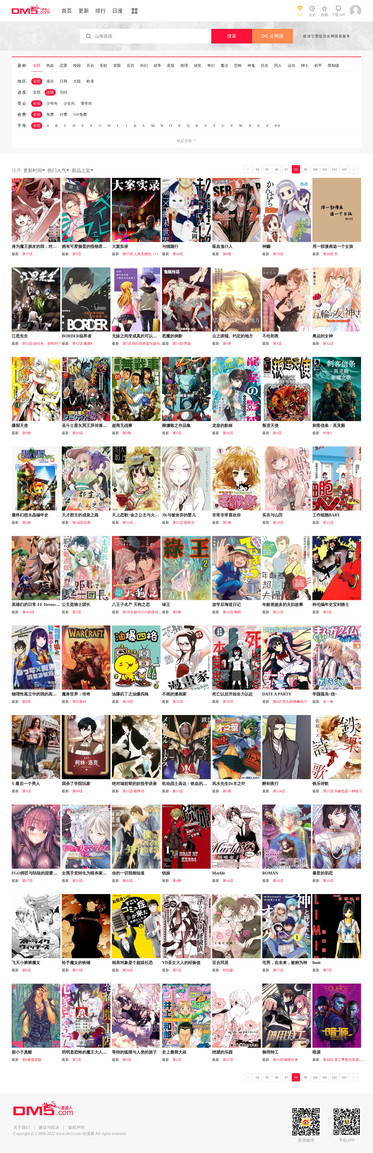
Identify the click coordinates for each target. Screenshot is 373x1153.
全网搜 (272, 36)
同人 (278, 66)
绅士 (305, 66)
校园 (77, 66)
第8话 (26, 702)
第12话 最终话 (133, 791)
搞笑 (197, 66)
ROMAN (270, 873)
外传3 (327, 433)
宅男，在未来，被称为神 (284, 963)
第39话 (178, 254)
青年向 (86, 103)
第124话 (279, 791)
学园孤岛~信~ (324, 694)
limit (316, 963)
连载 (50, 92)
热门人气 (58, 170)
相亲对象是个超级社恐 (132, 963)
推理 (184, 66)
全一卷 (328, 702)
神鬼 (251, 66)
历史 (264, 66)
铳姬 (166, 873)
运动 (291, 66)
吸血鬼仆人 (222, 246)
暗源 (316, 1052)
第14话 (228, 881)
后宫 (130, 66)
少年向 (52, 103)
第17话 (27, 254)
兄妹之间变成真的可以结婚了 (138, 336)
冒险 (117, 66)
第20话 (228, 433)
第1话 (277, 343)
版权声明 (76, 1127)
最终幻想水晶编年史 (30, 515)
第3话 (277, 433)
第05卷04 (79, 702)
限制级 (333, 66)
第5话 (76, 254)
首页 (66, 11)
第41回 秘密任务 (285, 1060)
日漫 (117, 11)
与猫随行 (170, 246)
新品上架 (83, 170)
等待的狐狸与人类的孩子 (134, 1052)
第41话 (127, 881)
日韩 (63, 81)
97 (286, 169)
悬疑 (171, 66)
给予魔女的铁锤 (76, 963)
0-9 (277, 125)
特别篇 (228, 970)
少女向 (69, 103)
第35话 (178, 702)
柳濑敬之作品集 (176, 425)
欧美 (90, 81)
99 (305, 169)
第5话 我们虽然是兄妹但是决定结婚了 (151, 343)
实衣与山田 (272, 515)
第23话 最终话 (183, 523)
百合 (90, 66)
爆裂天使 (20, 425)
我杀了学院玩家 (76, 783)
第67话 (228, 1060)
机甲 (318, 66)
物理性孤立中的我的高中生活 (38, 694)
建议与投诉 (49, 1127)
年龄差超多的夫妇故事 (282, 604)
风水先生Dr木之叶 (228, 783)
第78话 (278, 254)
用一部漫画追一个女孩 (332, 246)
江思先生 (20, 336)
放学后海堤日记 (226, 604)
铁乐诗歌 (320, 783)
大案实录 (120, 246)
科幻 (144, 66)
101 (325, 169)
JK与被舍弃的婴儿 (179, 515)
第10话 (278, 881)
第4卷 (227, 254)
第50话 (77, 433)
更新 (83, 11)
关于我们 (21, 1127)
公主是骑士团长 (76, 604)
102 (334, 169)
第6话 (26, 970)
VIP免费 (80, 114)
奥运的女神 (322, 336)
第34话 (127, 970)
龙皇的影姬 (222, 425)
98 (296, 169)
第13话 (328, 523)
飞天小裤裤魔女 (26, 963)
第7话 (177, 970)
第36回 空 (330, 254)
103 (344, 169)
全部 (37, 66)
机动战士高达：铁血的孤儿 (186, 783)
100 (315, 169)
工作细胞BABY (326, 515)
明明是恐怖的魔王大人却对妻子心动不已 (98, 1052)
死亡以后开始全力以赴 (232, 694)
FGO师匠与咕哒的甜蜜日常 (36, 873)
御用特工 (270, 1052)
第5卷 (126, 433)
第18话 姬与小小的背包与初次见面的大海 (154, 612)
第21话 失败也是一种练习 (342, 791)
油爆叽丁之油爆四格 (130, 694)
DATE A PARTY (276, 694)
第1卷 (227, 343)
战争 (157, 66)
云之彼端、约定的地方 (232, 336)
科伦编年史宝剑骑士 (330, 604)
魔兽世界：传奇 (76, 694)
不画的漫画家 (174, 694)
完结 (63, 92)
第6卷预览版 (31, 1060)
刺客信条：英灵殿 (328, 425)
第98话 (77, 791)
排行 (100, 11)
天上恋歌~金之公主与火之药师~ (140, 515)
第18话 (278, 523)
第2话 (177, 1060)
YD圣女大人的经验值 (181, 963)
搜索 (231, 36)
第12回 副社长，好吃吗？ (41, 343)
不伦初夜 (270, 336)
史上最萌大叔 (174, 1052)
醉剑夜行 (270, 783)
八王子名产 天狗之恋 (131, 604)
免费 (50, 114)
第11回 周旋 (182, 343)
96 (277, 169)
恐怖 (238, 66)
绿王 (166, 604)
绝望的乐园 (222, 1052)
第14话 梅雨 (232, 612)
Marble (218, 873)
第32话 (328, 343)
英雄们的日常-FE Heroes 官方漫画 (42, 604)
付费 (63, 114)
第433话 (28, 612)
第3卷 (26, 433)
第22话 (77, 881)
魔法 (224, 66)
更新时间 (34, 170)
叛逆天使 (270, 425)
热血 (50, 66)
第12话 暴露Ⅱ (82, 343)
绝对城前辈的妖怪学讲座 (134, 783)
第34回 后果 (81, 523)
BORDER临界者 (77, 336)
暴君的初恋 (322, 873)
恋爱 (63, 66)
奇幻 (211, 66)
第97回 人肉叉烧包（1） (141, 254)
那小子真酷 (22, 1052)
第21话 (278, 612)
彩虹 (104, 66)
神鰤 (266, 246)
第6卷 (177, 612)
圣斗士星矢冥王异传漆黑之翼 (88, 425)
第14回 (127, 702)
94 (257, 169)
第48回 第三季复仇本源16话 (344, 1060)
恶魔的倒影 (172, 336)
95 (267, 169)
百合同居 (220, 963)
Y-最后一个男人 (26, 783)
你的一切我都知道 (128, 873)
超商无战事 (122, 425)
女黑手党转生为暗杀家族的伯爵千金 (94, 873)
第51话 (127, 523)
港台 (50, 81)
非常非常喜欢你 (226, 515)
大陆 (77, 81)
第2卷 (26, 523)
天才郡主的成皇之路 (80, 515)
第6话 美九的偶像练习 (290, 702)
